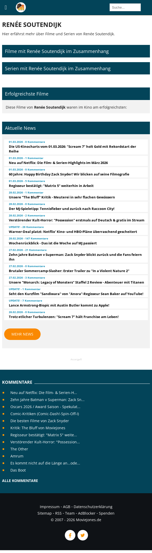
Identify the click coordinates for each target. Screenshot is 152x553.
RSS (58, 513)
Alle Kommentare (20, 480)
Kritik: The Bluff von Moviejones (37, 427)
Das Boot (18, 470)
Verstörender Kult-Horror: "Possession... (45, 441)
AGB (66, 506)
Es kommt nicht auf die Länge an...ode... (45, 463)
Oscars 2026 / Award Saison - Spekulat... (45, 406)
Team (70, 513)
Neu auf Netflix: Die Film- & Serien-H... (43, 392)
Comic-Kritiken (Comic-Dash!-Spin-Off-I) (44, 413)
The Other (19, 448)
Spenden (107, 513)
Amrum (16, 456)
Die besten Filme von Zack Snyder (39, 420)
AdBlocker (87, 513)
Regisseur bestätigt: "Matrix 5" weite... (43, 434)
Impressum (50, 506)
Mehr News (22, 334)
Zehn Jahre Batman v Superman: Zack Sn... (47, 399)
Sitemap (44, 513)
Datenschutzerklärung (93, 506)
